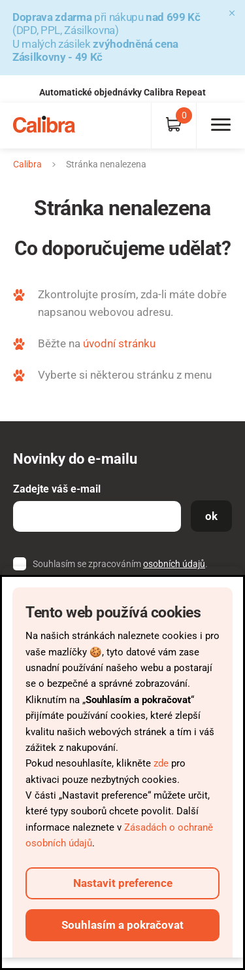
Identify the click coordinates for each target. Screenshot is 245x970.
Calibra (27, 164)
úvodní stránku (119, 343)
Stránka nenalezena (106, 164)
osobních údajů (174, 564)
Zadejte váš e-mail (57, 489)
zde (161, 763)
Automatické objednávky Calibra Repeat (122, 92)
